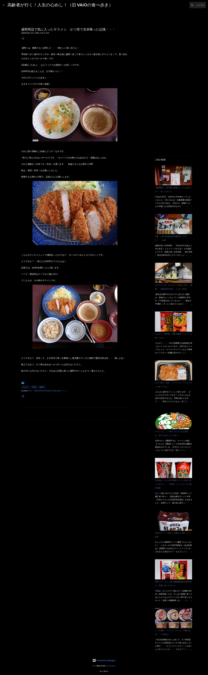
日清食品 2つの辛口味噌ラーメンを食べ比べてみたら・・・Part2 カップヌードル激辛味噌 (173, 484)
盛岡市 (42, 387)
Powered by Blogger (104, 660)
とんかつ (25, 387)
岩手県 (34, 387)
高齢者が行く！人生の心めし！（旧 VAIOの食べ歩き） (60, 4)
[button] (22, 38)
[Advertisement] (75, 447)
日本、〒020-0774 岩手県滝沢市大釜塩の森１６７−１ (48, 391)
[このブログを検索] (192, 5)
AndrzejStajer (111, 666)
